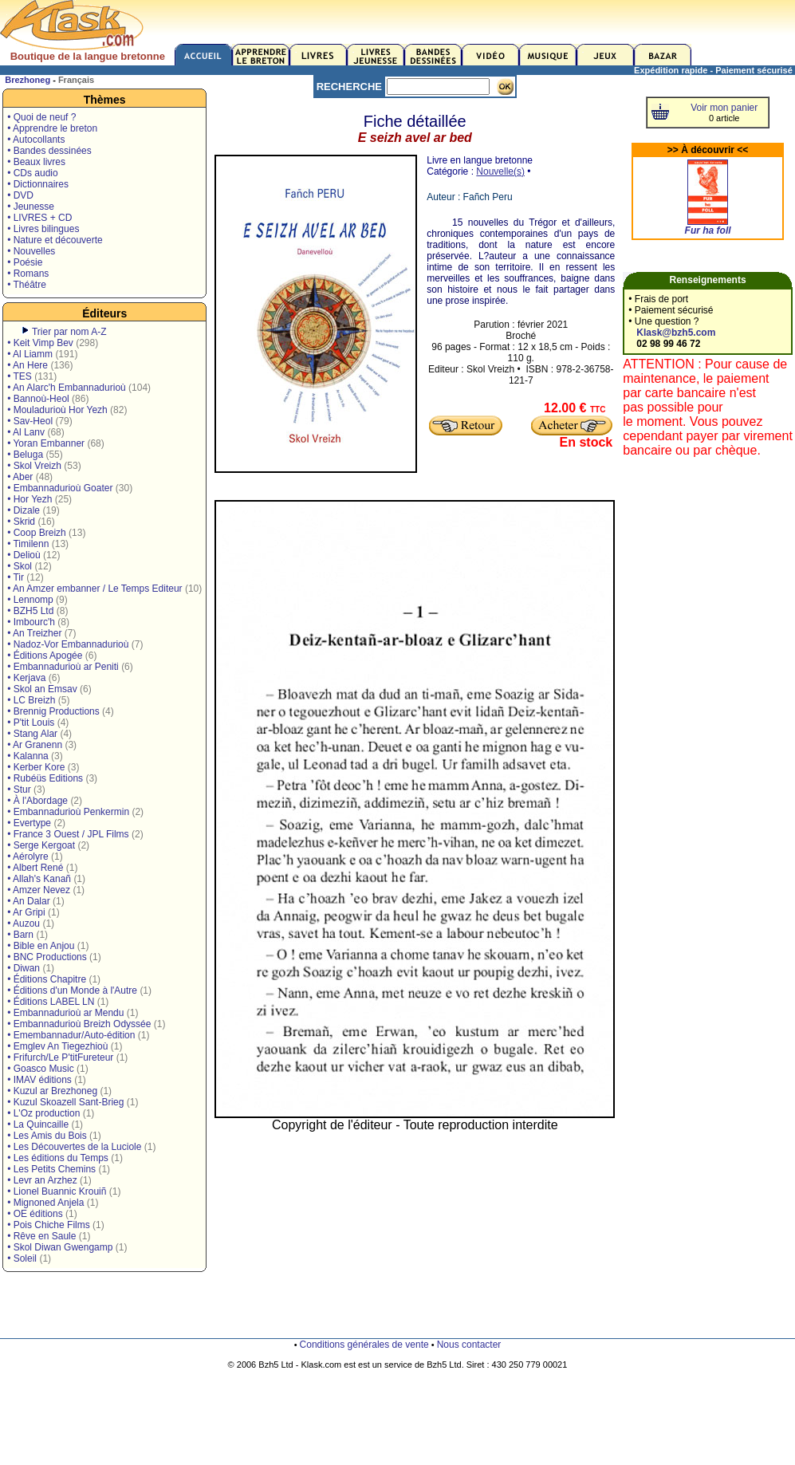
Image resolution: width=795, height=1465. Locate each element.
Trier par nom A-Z (69, 331)
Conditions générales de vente (364, 1344)
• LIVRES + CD (39, 217)
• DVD (20, 195)
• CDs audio (32, 173)
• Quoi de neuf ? (41, 117)
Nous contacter (469, 1344)
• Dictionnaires (38, 184)
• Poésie (24, 262)
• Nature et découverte (55, 240)
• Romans (28, 273)
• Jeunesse (30, 206)
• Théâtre (26, 284)
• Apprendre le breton (52, 128)
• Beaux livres (36, 161)
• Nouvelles (31, 251)
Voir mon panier (724, 107)
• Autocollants (36, 139)
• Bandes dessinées (49, 150)
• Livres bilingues (43, 228)
